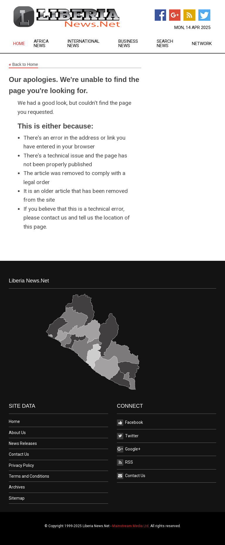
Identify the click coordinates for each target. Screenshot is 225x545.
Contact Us (19, 454)
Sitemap (17, 498)
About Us (17, 432)
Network (202, 44)
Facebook (130, 422)
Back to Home (23, 65)
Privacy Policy (21, 465)
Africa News (41, 43)
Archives (17, 487)
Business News (128, 43)
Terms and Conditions (29, 476)
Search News (165, 43)
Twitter (128, 436)
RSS (125, 462)
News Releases (23, 443)
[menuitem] (23, 43)
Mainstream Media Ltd (130, 526)
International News (83, 43)
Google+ (128, 449)
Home (19, 44)
